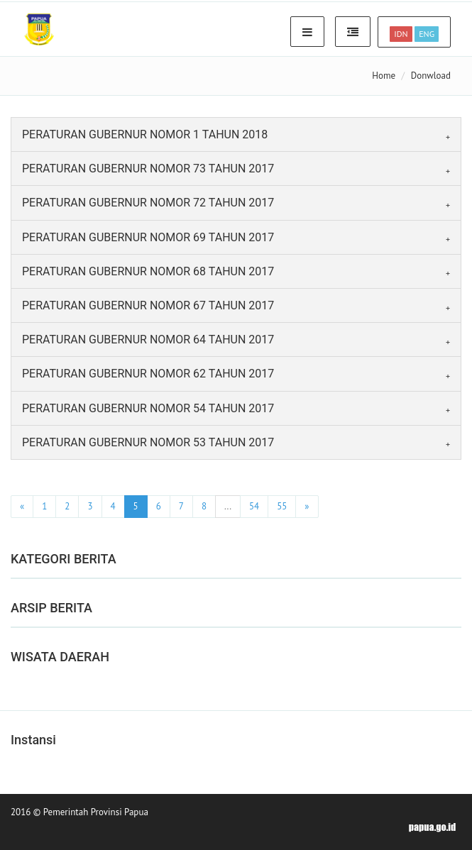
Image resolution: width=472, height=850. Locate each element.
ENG (426, 33)
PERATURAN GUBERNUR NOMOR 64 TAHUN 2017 (148, 339)
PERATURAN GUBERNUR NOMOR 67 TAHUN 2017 (148, 305)
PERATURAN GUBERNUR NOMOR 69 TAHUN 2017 (148, 237)
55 (282, 506)
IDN (400, 33)
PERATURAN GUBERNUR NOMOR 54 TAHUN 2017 (148, 408)
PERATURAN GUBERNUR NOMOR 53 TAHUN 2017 (148, 442)
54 (254, 506)
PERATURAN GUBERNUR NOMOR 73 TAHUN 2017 (148, 168)
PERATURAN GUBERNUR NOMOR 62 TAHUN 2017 (148, 373)
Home (383, 76)
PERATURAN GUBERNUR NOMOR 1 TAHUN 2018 (145, 134)
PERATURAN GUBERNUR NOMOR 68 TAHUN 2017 (148, 271)
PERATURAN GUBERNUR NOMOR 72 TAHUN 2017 (148, 202)
